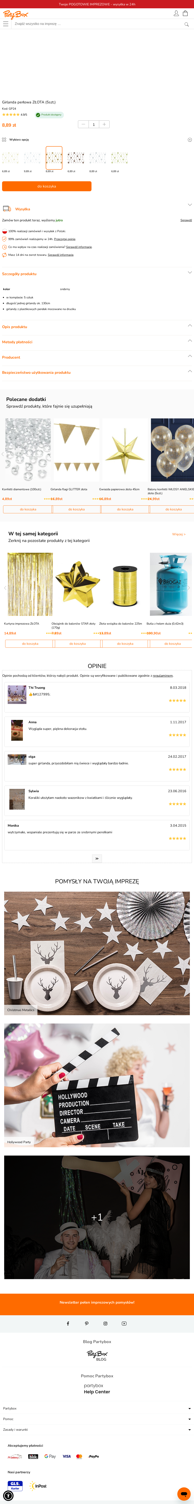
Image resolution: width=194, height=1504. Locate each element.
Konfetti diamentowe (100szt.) (21, 489)
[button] (8, 1496)
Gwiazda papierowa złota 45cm (119, 489)
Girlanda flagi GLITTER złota (69, 489)
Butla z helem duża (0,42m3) (165, 624)
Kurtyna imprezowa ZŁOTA (21, 624)
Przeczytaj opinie (64, 239)
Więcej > (179, 534)
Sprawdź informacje (79, 247)
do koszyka (46, 186)
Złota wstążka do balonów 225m (120, 624)
